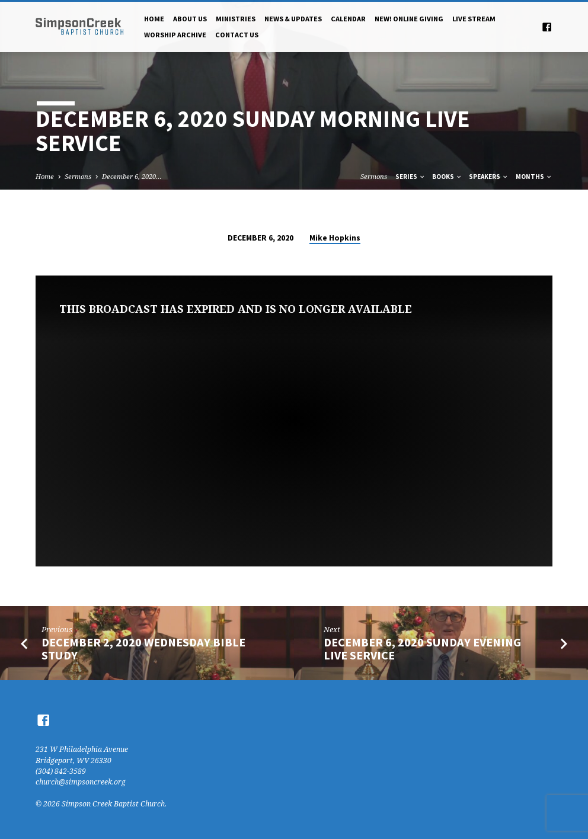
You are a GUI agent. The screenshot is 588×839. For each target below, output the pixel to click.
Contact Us (236, 34)
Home (154, 18)
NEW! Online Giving (409, 18)
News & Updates (293, 18)
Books (447, 176)
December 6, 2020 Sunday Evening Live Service (422, 649)
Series (410, 176)
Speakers (489, 176)
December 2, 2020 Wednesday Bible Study (143, 649)
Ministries (235, 18)
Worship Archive (175, 34)
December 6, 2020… (132, 176)
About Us (190, 18)
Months (534, 176)
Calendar (348, 18)
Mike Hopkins (334, 238)
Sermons (78, 176)
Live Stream (474, 18)
